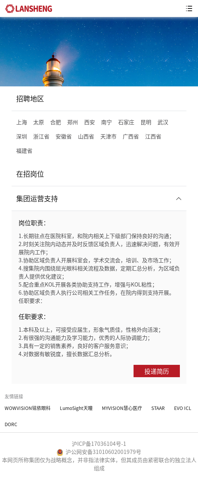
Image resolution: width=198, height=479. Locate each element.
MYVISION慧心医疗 (122, 408)
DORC (11, 424)
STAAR (158, 408)
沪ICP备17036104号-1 (99, 443)
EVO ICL (182, 408)
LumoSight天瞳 (76, 408)
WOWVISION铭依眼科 (28, 408)
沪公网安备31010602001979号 (99, 451)
